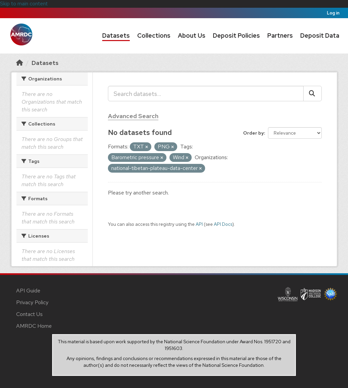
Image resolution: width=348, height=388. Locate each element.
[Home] (19, 63)
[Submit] (312, 93)
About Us (191, 35)
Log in (333, 13)
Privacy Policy (32, 302)
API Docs (223, 224)
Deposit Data (319, 35)
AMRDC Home (34, 325)
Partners (280, 35)
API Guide (28, 290)
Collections (153, 35)
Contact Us (29, 314)
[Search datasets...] (206, 93)
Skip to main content (24, 3)
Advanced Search (133, 116)
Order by (253, 133)
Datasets (116, 35)
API (199, 224)
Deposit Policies (236, 35)
